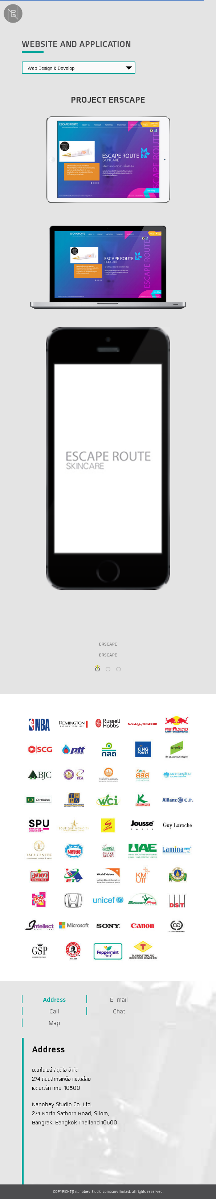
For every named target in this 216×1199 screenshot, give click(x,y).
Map (54, 1023)
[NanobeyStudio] (13, 22)
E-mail (119, 1000)
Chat (119, 1012)
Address (54, 1000)
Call (54, 1012)
